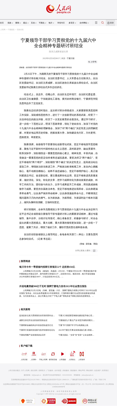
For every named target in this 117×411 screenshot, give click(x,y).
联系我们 (105, 370)
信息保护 (97, 370)
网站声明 (81, 370)
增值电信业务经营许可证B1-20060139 (55, 380)
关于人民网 (25, 370)
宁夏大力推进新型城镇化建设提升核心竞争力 (77, 315)
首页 (2, 23)
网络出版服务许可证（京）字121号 (78, 384)
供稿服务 (65, 370)
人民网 (2, 29)
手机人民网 (43, 355)
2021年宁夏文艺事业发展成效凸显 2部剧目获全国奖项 (80, 330)
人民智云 (72, 355)
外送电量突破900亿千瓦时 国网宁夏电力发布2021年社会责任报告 (53, 286)
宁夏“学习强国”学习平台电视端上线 (73, 325)
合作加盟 (58, 370)
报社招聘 (34, 370)
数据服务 (73, 370)
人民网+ (34, 355)
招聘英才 (42, 370)
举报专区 (61, 23)
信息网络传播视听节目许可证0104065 (16, 384)
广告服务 (50, 370)
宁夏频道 (11, 29)
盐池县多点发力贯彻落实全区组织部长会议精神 (39, 315)
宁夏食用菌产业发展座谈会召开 (32, 335)
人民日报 (24, 355)
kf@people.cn (36, 375)
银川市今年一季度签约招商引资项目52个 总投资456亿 (47, 267)
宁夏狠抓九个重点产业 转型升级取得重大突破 (77, 320)
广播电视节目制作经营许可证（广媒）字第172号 (88, 380)
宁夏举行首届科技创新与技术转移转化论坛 (37, 330)
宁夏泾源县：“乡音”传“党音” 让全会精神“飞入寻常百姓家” (82, 335)
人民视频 (62, 355)
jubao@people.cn (87, 375)
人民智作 (82, 355)
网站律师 (89, 370)
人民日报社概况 (14, 370)
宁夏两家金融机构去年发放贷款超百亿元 (36, 325)
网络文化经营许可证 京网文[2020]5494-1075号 (48, 384)
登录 (112, 23)
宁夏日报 (70, 58)
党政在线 (20, 29)
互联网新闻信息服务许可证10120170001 (25, 380)
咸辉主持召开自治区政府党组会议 (33, 320)
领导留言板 (53, 355)
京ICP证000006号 (98, 384)
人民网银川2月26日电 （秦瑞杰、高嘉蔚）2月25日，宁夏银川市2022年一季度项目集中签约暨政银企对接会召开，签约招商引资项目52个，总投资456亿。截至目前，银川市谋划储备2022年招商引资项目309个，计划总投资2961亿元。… (58, 274)
